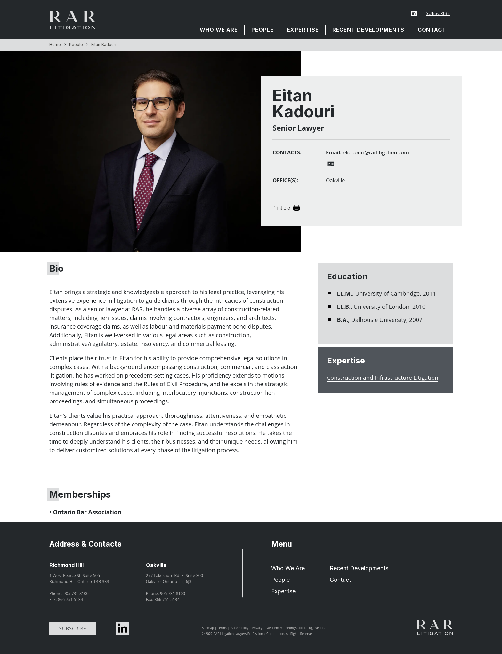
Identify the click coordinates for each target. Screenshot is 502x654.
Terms (222, 628)
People (262, 30)
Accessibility (239, 628)
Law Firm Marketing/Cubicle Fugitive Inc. (295, 628)
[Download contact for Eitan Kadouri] (331, 163)
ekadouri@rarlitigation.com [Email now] (376, 152)
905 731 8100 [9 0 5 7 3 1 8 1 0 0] (76, 593)
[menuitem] (219, 30)
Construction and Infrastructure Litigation (382, 377)
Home (55, 44)
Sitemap (208, 628)
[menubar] (323, 30)
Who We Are (219, 30)
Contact (432, 30)
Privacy (257, 628)
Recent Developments (368, 30)
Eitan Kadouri (103, 44)
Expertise (303, 30)
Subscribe (438, 13)
